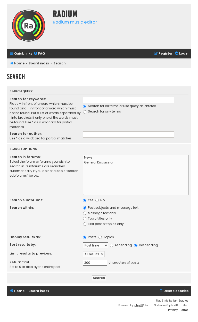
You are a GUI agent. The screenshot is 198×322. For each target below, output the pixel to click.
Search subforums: (26, 200)
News (136, 157)
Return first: (20, 262)
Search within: (22, 207)
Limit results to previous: (31, 253)
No (100, 200)
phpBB (138, 305)
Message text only (99, 213)
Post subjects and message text (110, 207)
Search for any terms (102, 111)
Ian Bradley (180, 301)
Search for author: (26, 133)
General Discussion (136, 162)
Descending (146, 245)
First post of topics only (103, 224)
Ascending (121, 245)
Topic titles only (97, 218)
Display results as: (25, 237)
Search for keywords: (28, 99)
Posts (89, 237)
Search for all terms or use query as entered (119, 106)
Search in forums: (25, 157)
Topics (106, 237)
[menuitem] (39, 53)
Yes (88, 200)
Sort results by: (23, 244)
